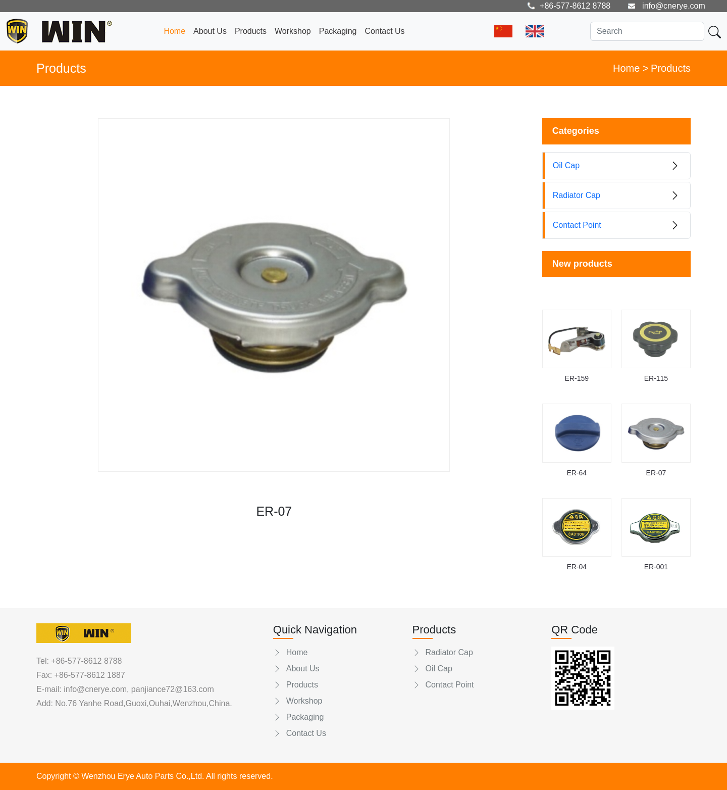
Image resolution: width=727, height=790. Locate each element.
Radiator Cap (442, 652)
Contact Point (443, 684)
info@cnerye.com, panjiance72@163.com (138, 689)
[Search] (647, 31)
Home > (631, 68)
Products (251, 31)
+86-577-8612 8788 (86, 661)
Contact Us (384, 31)
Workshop (293, 31)
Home (174, 31)
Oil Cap (432, 668)
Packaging (338, 31)
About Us (210, 31)
